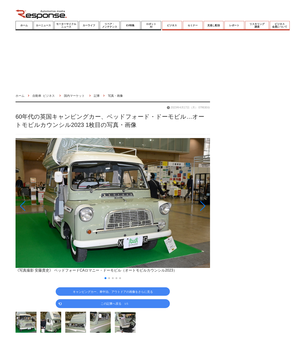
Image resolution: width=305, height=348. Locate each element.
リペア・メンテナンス (109, 25)
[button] (45, 206)
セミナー (193, 25)
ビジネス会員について (279, 25)
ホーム (24, 25)
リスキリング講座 (257, 25)
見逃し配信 (213, 25)
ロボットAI (151, 25)
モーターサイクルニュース (66, 25)
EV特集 (130, 25)
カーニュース (43, 25)
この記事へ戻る (114, 303)
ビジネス (172, 25)
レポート (234, 25)
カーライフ (89, 25)
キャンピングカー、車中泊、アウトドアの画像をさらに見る (113, 291)
